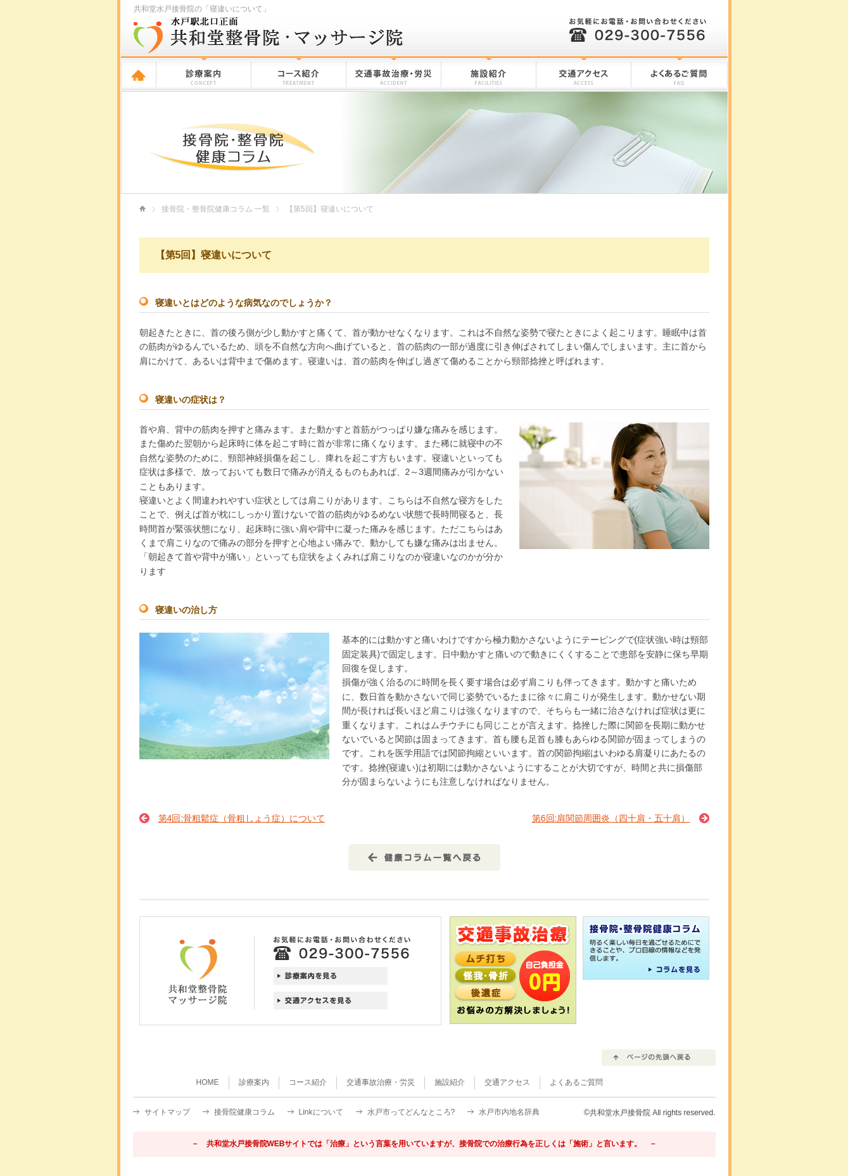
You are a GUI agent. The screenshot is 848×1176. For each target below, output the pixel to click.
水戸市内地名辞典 (509, 1112)
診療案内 (203, 73)
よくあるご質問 (679, 73)
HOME (138, 73)
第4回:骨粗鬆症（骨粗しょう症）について (242, 818)
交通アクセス (583, 73)
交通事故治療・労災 (393, 73)
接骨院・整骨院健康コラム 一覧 (215, 209)
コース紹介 (298, 73)
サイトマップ (167, 1112)
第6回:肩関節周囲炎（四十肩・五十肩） (611, 818)
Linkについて (321, 1112)
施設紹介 (488, 73)
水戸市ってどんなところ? (411, 1112)
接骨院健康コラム (244, 1112)
